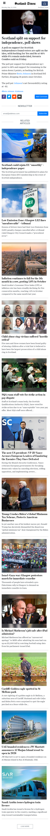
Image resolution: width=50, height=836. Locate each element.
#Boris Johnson (8, 91)
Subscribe (43, 113)
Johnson (18, 83)
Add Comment (41, 97)
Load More (25, 826)
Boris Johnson (24, 74)
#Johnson (19, 91)
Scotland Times (25, 3)
